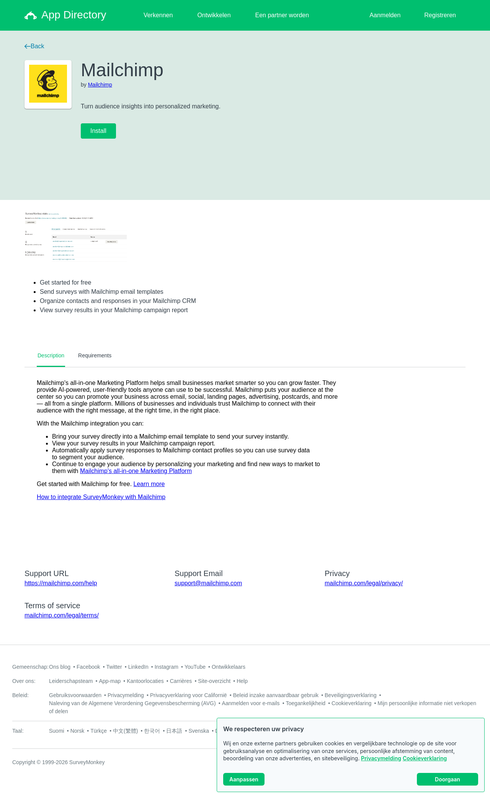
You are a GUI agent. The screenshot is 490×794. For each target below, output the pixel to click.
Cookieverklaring (425, 758)
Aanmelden (384, 15)
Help (242, 681)
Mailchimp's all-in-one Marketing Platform (136, 471)
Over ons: (24, 681)
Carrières (181, 681)
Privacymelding (381, 758)
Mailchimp (100, 85)
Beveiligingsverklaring (350, 695)
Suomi (56, 731)
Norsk (77, 731)
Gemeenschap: (30, 667)
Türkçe (98, 731)
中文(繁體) (125, 731)
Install (98, 131)
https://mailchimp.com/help (60, 583)
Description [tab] (51, 355)
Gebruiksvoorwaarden (75, 695)
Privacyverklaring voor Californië (188, 695)
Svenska (198, 731)
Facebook (88, 667)
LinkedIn (138, 667)
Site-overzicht (214, 681)
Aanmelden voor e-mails (251, 703)
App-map (110, 681)
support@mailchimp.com (208, 583)
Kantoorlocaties (145, 681)
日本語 (174, 731)
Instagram (166, 667)
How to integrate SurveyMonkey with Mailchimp (101, 497)
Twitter (114, 667)
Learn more (149, 484)
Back (34, 46)
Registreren (440, 15)
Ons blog (59, 667)
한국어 (152, 731)
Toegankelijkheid (306, 703)
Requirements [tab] (94, 355)
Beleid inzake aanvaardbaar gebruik (275, 695)
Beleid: (20, 695)
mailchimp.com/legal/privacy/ (364, 583)
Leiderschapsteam (71, 681)
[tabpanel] (245, 463)
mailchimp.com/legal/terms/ (61, 615)
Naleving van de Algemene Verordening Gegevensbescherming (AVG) (132, 703)
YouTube (195, 667)
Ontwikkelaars (228, 667)
